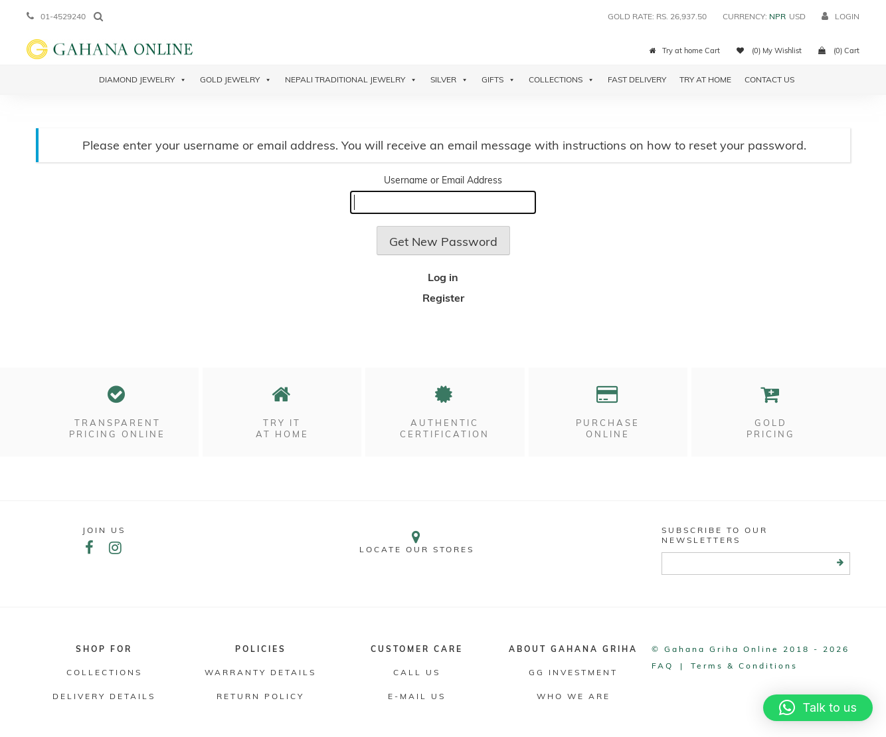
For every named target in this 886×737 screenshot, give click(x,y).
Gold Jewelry (236, 79)
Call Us (416, 672)
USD (797, 16)
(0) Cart (838, 50)
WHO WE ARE (573, 696)
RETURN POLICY (260, 696)
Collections (561, 79)
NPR (777, 16)
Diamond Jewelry (143, 79)
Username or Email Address (443, 180)
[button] (818, 707)
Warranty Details (260, 672)
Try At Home (705, 79)
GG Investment (573, 672)
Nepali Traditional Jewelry (351, 79)
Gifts (498, 79)
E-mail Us (417, 696)
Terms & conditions (744, 666)
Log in (443, 277)
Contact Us (769, 79)
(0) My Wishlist (769, 50)
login (840, 16)
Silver (449, 79)
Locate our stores (417, 542)
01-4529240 (56, 16)
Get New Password (443, 241)
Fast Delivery (637, 79)
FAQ (662, 666)
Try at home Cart (685, 50)
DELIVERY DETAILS (103, 696)
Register (443, 297)
